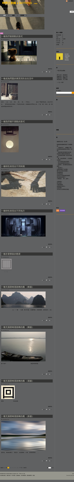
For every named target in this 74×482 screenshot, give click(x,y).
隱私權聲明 (29, 475)
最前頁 (2, 467)
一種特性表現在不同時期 (13, 166)
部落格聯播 (62, 210)
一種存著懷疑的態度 (10, 254)
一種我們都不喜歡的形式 (13, 121)
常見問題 (13, 475)
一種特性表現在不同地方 (13, 211)
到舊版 (35, 3)
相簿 (13, 15)
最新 (72, 11)
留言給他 (67, 59)
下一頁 (20, 467)
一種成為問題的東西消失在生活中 (17, 78)
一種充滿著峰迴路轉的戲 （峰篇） (17, 287)
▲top (73, 473)
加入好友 (67, 54)
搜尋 (73, 93)
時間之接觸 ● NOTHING (17, 3)
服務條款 (18, 475)
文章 (4, 15)
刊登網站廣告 (3, 475)
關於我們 (9, 475)
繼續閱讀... (50, 68)
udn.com (72, 475)
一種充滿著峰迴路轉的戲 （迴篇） (17, 381)
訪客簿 (22, 15)
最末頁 (25, 467)
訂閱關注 (67, 58)
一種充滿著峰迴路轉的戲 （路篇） (17, 416)
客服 (34, 475)
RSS (58, 210)
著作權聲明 (23, 475)
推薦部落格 (67, 56)
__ (56, 60)
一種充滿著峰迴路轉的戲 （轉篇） (17, 327)
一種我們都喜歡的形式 (12, 36)
